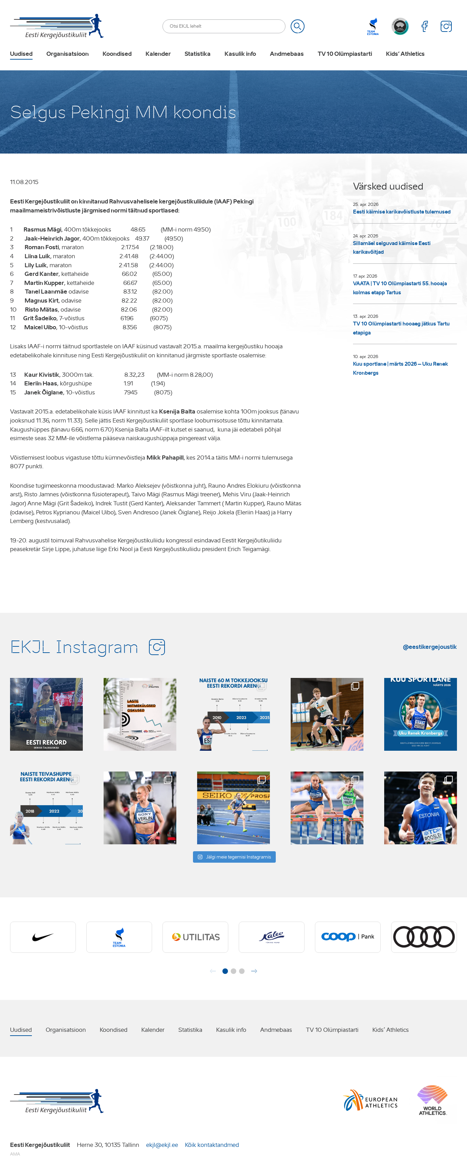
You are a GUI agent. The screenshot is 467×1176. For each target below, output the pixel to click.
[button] (225, 971)
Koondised (117, 54)
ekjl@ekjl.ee (162, 1145)
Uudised (21, 54)
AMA (15, 1154)
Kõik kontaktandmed (212, 1145)
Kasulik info (240, 54)
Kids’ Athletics (405, 54)
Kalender (158, 54)
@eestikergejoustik (430, 646)
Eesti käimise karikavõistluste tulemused (402, 212)
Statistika (198, 54)
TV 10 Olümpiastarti (345, 54)
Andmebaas (287, 54)
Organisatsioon (67, 54)
